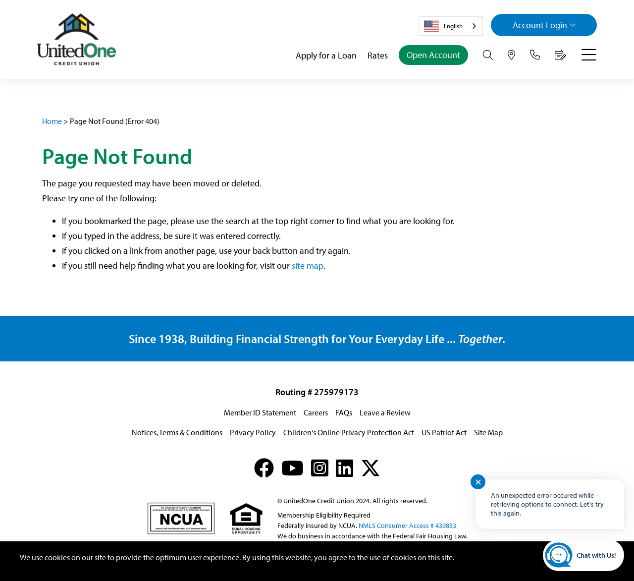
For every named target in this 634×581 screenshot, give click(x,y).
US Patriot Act (444, 432)
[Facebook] (264, 467)
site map (307, 265)
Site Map (488, 432)
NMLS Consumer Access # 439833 (407, 525)
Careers (316, 412)
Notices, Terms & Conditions (177, 432)
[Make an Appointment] (560, 55)
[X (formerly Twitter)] (370, 467)
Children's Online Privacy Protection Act (348, 432)
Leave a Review (385, 412)
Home (52, 121)
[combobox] (451, 26)
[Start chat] (583, 555)
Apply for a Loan (326, 55)
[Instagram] (319, 467)
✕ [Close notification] (478, 482)
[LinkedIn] (344, 467)
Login (544, 25)
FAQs (343, 412)
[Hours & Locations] (511, 55)
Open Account (433, 54)
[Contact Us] (535, 55)
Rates (378, 55)
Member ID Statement (260, 412)
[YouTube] (292, 467)
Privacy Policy (253, 432)
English (443, 26)
